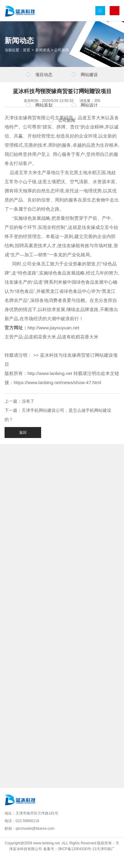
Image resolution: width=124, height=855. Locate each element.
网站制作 (89, 89)
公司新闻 (61, 50)
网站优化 (43, 89)
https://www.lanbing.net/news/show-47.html (57, 382)
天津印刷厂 (106, 849)
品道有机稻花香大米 (77, 336)
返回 (23, 432)
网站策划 (43, 105)
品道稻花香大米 (40, 336)
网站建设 (89, 74)
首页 (26, 50)
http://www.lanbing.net (49, 373)
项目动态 (43, 74)
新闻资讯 (42, 50)
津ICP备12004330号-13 (77, 849)
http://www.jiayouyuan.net (53, 327)
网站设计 (89, 105)
